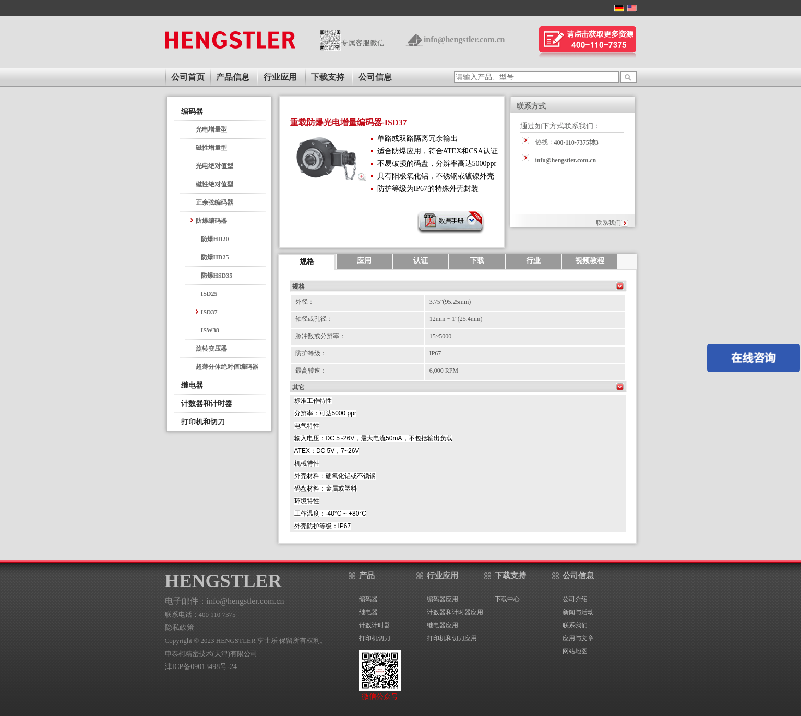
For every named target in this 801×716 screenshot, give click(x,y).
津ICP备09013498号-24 (201, 667)
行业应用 (280, 77)
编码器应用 (442, 599)
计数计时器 (374, 625)
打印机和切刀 (203, 422)
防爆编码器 (211, 220)
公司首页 (188, 77)
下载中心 (507, 599)
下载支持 (327, 77)
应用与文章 (578, 638)
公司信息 (375, 77)
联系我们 (608, 222)
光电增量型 (211, 129)
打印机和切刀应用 (452, 638)
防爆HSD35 (217, 275)
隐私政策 (179, 627)
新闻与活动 (578, 612)
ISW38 (210, 330)
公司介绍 (575, 599)
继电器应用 (442, 625)
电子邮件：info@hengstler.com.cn (224, 600)
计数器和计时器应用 (455, 612)
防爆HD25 (215, 257)
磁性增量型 (211, 147)
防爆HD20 (215, 239)
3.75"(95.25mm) (450, 301)
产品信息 (232, 77)
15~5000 (440, 336)
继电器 (192, 385)
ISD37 (209, 312)
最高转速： (311, 370)
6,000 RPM (443, 370)
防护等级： (311, 353)
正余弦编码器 (214, 202)
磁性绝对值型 (214, 184)
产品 (367, 575)
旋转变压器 (211, 348)
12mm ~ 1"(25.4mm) (456, 319)
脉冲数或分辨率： (320, 336)
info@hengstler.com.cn (464, 39)
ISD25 (209, 293)
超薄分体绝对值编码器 (227, 367)
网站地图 (575, 651)
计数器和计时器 (206, 404)
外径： (304, 301)
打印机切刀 (374, 638)
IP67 (435, 353)
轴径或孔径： (314, 319)
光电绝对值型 (214, 166)
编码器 (192, 111)
